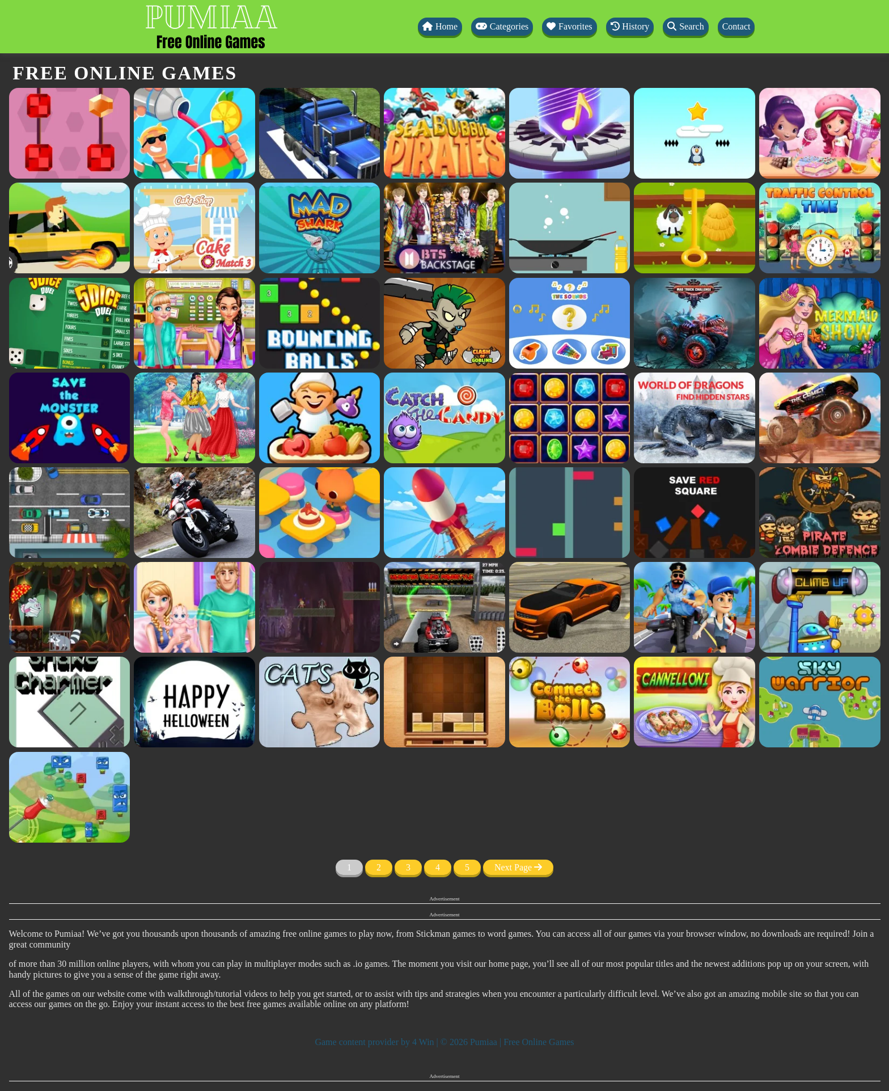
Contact (736, 26)
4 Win (423, 1042)
